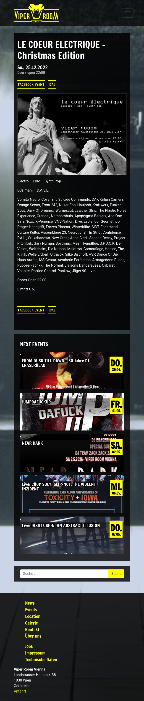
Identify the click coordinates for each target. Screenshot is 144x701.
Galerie (31, 623)
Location (32, 616)
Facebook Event (31, 84)
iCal (52, 84)
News (30, 603)
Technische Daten (41, 659)
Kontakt (32, 629)
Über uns (33, 636)
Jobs (29, 646)
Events (31, 609)
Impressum (35, 653)
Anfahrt (20, 691)
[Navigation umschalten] (127, 13)
